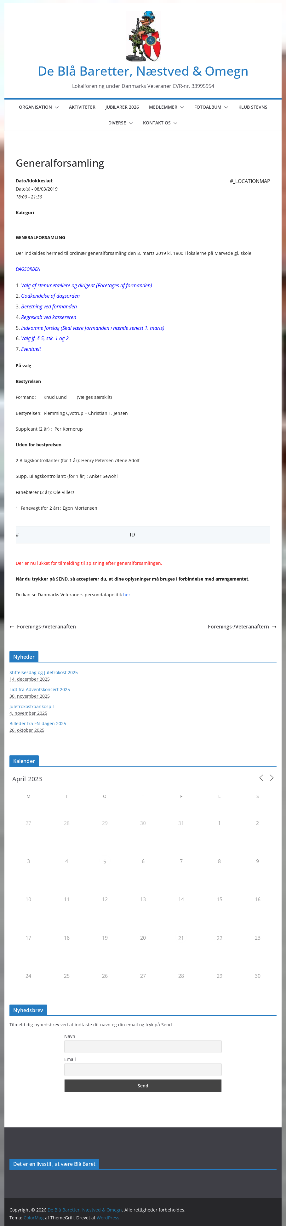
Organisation (35, 107)
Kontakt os (157, 123)
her (126, 595)
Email (70, 1059)
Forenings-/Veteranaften (42, 626)
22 (219, 938)
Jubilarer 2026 (122, 107)
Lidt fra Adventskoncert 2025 (39, 689)
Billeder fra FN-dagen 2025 (37, 723)
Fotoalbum (207, 107)
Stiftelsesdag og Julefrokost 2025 (43, 672)
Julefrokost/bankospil (31, 706)
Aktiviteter (82, 107)
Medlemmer (163, 107)
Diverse (117, 123)
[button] (55, 107)
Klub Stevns (252, 107)
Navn (69, 1036)
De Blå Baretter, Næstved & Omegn (143, 70)
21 (181, 938)
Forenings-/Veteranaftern (242, 626)
